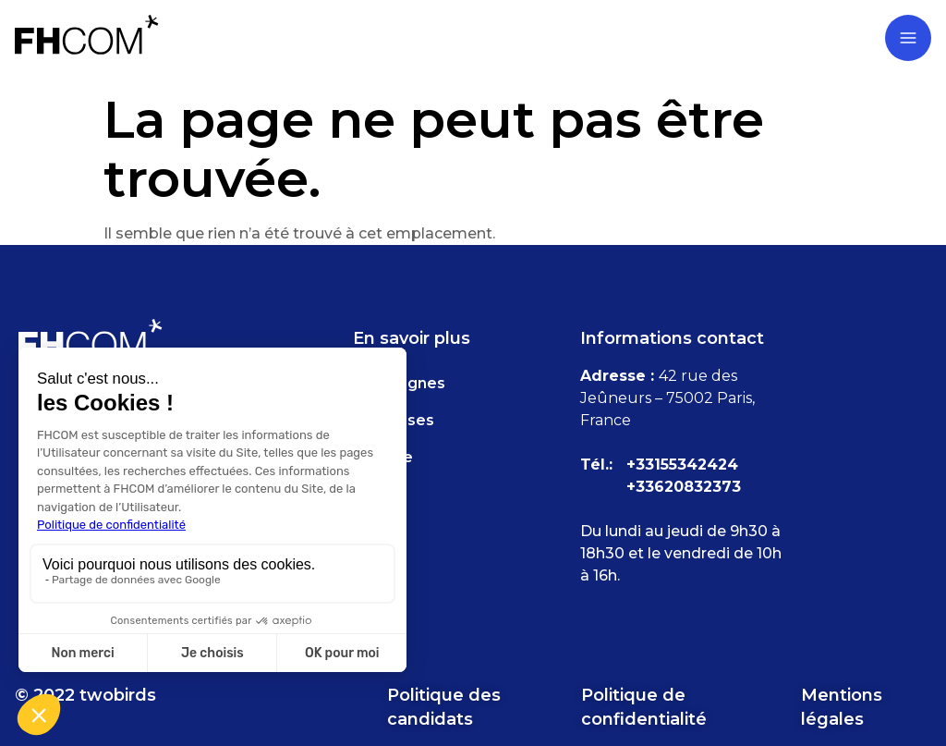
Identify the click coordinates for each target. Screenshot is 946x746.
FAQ (369, 494)
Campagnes (399, 383)
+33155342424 (682, 464)
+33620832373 (683, 486)
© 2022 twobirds (85, 695)
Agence (383, 457)
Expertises (393, 420)
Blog (370, 531)
